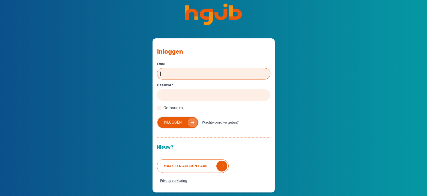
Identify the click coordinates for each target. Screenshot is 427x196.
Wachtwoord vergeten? (220, 122)
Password (165, 85)
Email (161, 64)
